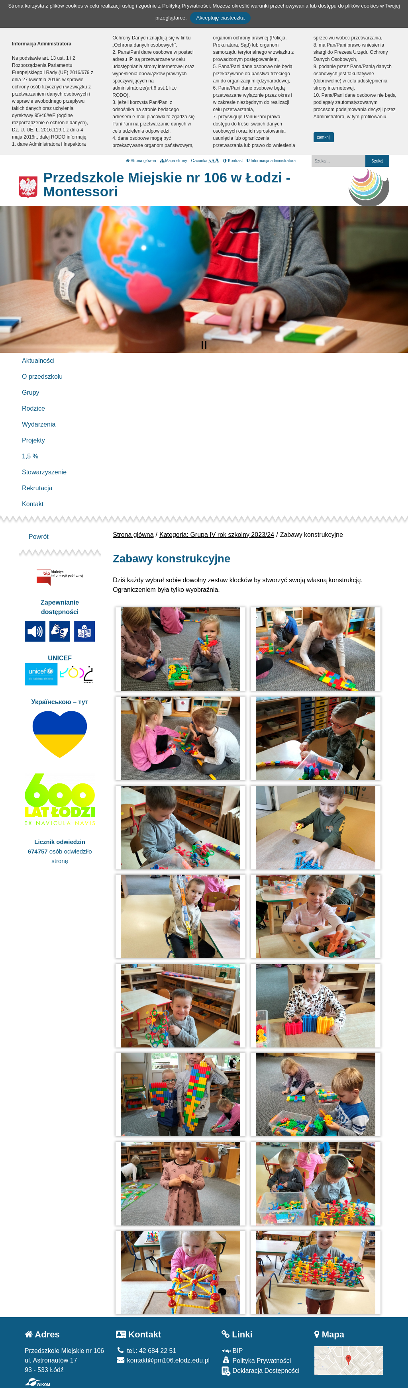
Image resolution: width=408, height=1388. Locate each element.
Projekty (33, 440)
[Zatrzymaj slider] (204, 345)
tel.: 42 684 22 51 (146, 1350)
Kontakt (32, 504)
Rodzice (33, 408)
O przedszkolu (42, 376)
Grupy (30, 392)
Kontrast (233, 161)
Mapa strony (173, 161)
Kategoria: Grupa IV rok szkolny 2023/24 (216, 534)
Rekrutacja (37, 488)
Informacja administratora (271, 161)
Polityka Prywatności (256, 1360)
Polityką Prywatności (186, 6)
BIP (232, 1350)
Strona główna (141, 161)
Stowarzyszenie (44, 472)
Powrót (39, 536)
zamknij (323, 137)
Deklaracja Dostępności (261, 1371)
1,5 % (30, 456)
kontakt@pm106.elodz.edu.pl (163, 1360)
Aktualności (38, 360)
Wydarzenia (38, 424)
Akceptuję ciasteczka (220, 18)
